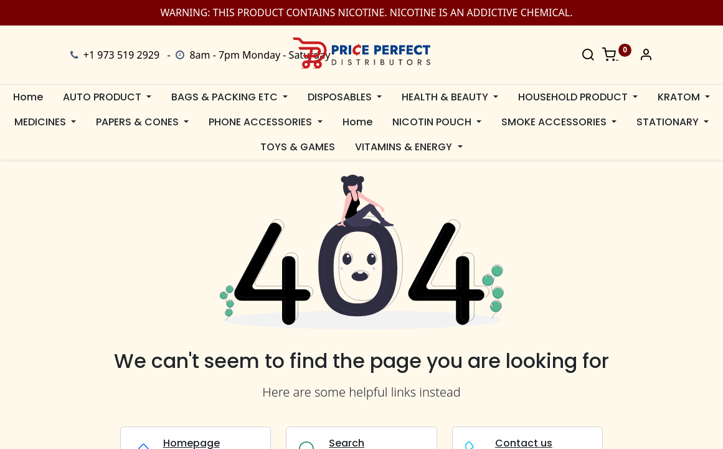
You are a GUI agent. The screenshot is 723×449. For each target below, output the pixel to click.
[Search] (588, 55)
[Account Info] (646, 55)
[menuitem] (28, 97)
